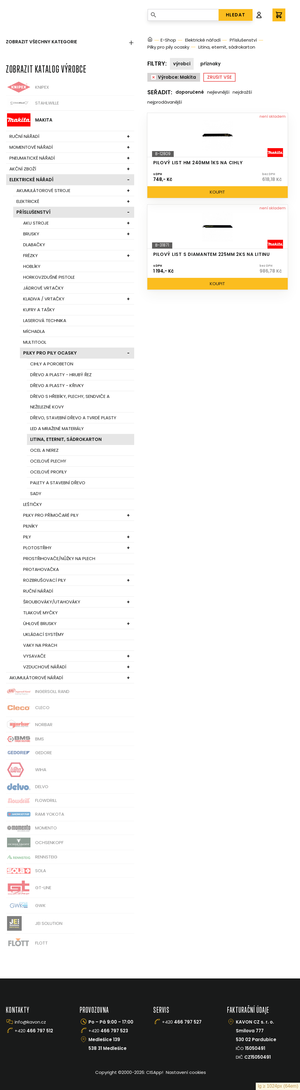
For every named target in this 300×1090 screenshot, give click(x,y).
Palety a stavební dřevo (57, 483)
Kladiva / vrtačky (43, 299)
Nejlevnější (218, 92)
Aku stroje (36, 223)
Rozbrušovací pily (44, 580)
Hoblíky (31, 266)
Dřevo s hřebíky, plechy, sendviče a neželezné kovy (70, 401)
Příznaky (210, 64)
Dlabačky (34, 245)
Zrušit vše (219, 77)
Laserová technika (44, 320)
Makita (29, 120)
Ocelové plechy (48, 461)
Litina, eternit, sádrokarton (66, 439)
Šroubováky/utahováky (51, 602)
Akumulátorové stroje (43, 190)
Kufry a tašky (39, 310)
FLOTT (27, 943)
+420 (34, 1031)
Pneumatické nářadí (32, 158)
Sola (26, 871)
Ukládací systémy (43, 634)
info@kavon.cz (30, 1022)
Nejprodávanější (164, 102)
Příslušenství (33, 212)
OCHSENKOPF (35, 842)
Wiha (26, 769)
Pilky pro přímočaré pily (51, 515)
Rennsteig (31, 857)
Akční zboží (22, 169)
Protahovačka (41, 569)
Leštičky (32, 504)
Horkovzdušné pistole (49, 277)
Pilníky (30, 526)
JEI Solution (34, 923)
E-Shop (168, 40)
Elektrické (27, 201)
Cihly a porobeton (51, 364)
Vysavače (34, 656)
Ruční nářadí (24, 136)
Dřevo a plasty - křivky (57, 385)
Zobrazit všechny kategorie (70, 42)
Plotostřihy (37, 548)
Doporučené (189, 92)
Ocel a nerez (44, 450)
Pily (27, 537)
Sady (35, 493)
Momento (31, 828)
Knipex (27, 87)
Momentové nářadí (31, 147)
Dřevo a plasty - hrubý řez (61, 375)
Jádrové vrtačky (43, 288)
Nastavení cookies (186, 1072)
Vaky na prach (40, 645)
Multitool (34, 342)
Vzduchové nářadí (44, 667)
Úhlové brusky (40, 623)
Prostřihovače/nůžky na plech (59, 558)
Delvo (27, 786)
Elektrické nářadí (31, 180)
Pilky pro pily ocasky (50, 353)
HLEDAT (236, 15)
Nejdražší (242, 92)
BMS (25, 739)
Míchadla (34, 331)
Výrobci (181, 64)
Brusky (31, 234)
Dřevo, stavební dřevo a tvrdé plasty (73, 418)
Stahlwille (32, 103)
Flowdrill (31, 800)
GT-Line (28, 887)
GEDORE (29, 752)
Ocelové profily (48, 472)
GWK (26, 905)
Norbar (29, 724)
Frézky (30, 255)
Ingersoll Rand (37, 691)
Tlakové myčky (40, 613)
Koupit (217, 192)
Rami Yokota (35, 814)
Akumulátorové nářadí (36, 678)
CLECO (28, 707)
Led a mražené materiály (57, 428)
